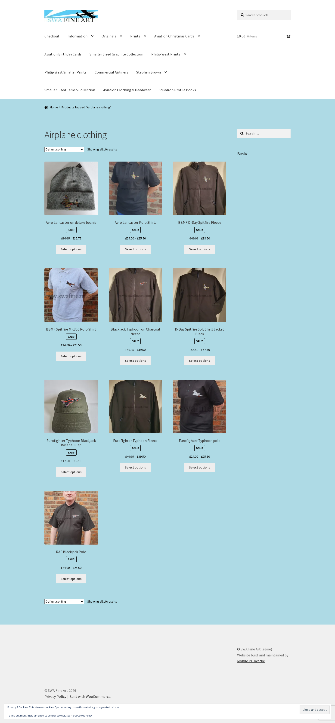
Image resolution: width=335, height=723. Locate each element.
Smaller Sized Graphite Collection (116, 54)
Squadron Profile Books (177, 90)
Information (77, 36)
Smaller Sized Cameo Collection (69, 90)
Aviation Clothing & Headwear (127, 90)
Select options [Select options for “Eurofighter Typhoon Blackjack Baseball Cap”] (71, 472)
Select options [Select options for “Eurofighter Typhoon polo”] (199, 467)
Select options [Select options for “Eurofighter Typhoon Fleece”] (135, 467)
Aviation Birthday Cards (62, 54)
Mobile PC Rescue (251, 661)
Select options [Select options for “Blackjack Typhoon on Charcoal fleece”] (135, 360)
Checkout (51, 36)
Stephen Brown (148, 72)
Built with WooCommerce (89, 696)
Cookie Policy (85, 715)
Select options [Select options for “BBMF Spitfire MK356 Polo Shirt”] (71, 356)
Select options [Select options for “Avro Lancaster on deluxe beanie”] (71, 249)
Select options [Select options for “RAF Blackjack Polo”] (71, 579)
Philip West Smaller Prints (65, 72)
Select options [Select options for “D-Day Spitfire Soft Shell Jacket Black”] (199, 360)
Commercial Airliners (111, 72)
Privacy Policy (55, 696)
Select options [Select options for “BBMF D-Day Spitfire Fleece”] (199, 249)
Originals (109, 36)
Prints (135, 36)
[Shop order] (64, 149)
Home (54, 107)
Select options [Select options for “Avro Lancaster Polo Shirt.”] (135, 249)
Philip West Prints (165, 54)
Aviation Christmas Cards (174, 36)
